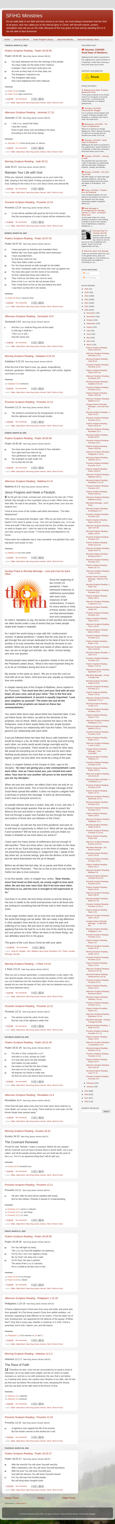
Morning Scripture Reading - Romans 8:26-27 (97, 555)
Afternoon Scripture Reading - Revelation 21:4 (29, 1095)
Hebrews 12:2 (13, 1396)
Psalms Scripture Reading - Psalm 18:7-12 (97, 566)
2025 (86, 292)
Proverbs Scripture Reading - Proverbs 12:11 (29, 1184)
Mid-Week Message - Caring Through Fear (97, 676)
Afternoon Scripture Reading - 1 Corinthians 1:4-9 (98, 1043)
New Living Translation (48, 951)
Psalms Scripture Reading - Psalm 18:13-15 (97, 544)
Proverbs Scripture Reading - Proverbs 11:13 (97, 981)
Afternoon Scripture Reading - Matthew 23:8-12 (98, 476)
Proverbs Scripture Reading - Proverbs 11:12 (97, 1004)
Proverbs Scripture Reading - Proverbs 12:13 (29, 402)
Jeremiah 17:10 (13, 143)
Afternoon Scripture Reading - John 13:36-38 (98, 648)
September (91, 323)
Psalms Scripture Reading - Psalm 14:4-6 (97, 964)
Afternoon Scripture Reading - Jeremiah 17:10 (29, 112)
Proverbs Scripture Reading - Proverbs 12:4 (97, 614)
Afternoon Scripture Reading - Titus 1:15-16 (98, 625)
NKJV (49, 103)
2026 (86, 289)
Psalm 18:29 (12, 1277)
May (88, 338)
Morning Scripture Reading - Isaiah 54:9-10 (97, 682)
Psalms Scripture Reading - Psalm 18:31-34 (28, 1042)
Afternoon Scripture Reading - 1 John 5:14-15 (98, 572)
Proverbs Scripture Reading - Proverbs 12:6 (97, 561)
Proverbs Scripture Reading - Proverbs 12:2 (97, 659)
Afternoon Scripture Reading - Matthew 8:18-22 (98, 498)
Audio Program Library (43, 39)
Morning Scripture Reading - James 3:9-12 (97, 953)
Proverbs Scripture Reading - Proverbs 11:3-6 (97, 1055)
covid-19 (14, 951)
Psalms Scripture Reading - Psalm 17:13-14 (97, 665)
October (90, 320)
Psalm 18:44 (12, 94)
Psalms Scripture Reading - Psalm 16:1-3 (97, 866)
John (28, 951)
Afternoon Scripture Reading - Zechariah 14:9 (29, 316)
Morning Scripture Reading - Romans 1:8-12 (97, 1049)
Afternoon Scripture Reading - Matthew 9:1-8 (29, 481)
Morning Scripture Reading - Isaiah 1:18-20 (97, 532)
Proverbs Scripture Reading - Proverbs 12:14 (29, 202)
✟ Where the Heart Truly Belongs (95, 251)
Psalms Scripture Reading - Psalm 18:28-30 (28, 1236)
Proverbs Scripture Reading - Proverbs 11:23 (97, 860)
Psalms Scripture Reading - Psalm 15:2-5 (97, 888)
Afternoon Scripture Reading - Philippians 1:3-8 (98, 722)
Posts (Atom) (21, 1503)
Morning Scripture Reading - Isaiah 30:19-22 (97, 826)
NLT (60, 951)
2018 (86, 1094)
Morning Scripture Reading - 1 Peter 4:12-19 (98, 1026)
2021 (86, 306)
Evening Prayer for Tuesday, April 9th (100, 232)
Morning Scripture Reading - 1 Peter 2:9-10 (28, 964)
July (88, 331)
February (90, 1083)
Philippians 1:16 (14, 1335)
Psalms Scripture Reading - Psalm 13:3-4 (97, 1038)
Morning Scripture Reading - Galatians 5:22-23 (30, 356)
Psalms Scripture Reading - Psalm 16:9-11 (97, 769)
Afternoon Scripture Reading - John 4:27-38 (98, 527)
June (89, 334)
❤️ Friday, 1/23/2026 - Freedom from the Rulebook (94, 191)
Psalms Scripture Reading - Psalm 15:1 (97, 911)
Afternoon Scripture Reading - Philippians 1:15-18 (31, 1298)
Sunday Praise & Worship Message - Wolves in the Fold (97, 579)
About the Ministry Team (88, 39)
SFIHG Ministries (24, 15)
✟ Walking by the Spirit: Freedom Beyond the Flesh (95, 91)
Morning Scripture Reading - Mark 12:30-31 (97, 631)
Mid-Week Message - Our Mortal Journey (96, 848)
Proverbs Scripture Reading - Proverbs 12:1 (97, 688)
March (89, 345)
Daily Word (20, 103)
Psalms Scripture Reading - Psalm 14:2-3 (97, 987)
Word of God (58, 103)
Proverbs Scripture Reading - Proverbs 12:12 (29, 1006)
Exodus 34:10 (13, 1166)
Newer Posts (12, 1498)
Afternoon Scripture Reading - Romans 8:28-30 (98, 992)
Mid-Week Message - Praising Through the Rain (98, 1021)
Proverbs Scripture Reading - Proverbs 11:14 (97, 958)
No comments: (22, 99)
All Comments (89, 278)
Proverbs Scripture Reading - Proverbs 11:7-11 (97, 1032)
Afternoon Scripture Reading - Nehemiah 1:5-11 (98, 797)
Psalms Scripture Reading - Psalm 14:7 (97, 941)
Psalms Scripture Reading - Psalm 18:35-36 (28, 438)
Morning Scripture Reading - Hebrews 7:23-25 (97, 998)
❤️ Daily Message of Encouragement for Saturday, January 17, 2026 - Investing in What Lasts (94, 211)
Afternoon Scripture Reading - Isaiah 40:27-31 (98, 549)
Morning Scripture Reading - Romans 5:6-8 (97, 803)
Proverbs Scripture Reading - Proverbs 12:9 (97, 487)
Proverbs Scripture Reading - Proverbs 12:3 (97, 637)
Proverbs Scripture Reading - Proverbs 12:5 (97, 591)
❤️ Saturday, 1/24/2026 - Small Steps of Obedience (94, 141)
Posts (86, 273)
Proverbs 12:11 (13, 1209)
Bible (13, 103)
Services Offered (21, 39)
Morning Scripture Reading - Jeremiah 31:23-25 (97, 877)
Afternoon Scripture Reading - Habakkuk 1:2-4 (98, 820)
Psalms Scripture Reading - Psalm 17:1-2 (97, 739)
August (90, 327)
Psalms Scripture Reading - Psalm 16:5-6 (97, 814)
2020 (86, 310)
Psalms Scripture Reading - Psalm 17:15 (97, 642)
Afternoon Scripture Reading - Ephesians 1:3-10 (98, 1015)
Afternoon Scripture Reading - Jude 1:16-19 (98, 917)
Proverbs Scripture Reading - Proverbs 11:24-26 (97, 832)
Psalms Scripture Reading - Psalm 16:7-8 (97, 792)
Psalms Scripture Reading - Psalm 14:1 (97, 1009)
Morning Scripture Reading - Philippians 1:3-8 (97, 930)
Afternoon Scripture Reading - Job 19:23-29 (98, 775)
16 (36, 1335)
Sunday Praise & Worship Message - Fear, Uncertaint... (96, 751)
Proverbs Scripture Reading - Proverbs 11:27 (97, 809)
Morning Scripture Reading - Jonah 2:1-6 (97, 705)
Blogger (92, 1514)
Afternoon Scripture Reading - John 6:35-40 (98, 1066)
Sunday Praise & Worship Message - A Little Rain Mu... (96, 923)
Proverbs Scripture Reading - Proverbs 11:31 (97, 710)
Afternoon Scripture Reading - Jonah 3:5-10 (98, 947)
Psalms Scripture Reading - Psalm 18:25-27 (28, 1453)
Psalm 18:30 (12, 1280)
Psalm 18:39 (12, 298)
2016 (86, 1102)
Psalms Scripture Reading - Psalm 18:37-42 (28, 238)
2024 (86, 296)
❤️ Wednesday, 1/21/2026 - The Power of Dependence (94, 125)
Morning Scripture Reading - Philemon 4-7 (97, 758)
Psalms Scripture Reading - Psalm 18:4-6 (97, 597)
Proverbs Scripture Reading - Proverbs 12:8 (97, 515)
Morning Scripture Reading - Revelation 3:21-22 (97, 481)
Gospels (22, 951)
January (90, 1087)
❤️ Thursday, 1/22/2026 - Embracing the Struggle (92, 109)
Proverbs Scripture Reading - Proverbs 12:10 (29, 1417)
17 (42, 1335)
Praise (65, 951)
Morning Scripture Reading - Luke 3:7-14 (97, 1072)
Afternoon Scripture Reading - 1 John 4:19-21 (98, 744)
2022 (86, 303)
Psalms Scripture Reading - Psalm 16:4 (97, 837)
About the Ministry (65, 39)
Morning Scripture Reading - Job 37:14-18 (97, 854)
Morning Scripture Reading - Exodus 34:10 (27, 1131)
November (91, 317)
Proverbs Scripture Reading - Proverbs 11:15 (97, 936)
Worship (16, 954)
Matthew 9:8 (12, 553)
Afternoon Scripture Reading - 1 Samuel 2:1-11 (98, 603)
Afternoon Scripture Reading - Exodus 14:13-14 (98, 843)
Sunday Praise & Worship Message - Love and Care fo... (97, 406)
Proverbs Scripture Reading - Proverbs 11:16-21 (97, 905)
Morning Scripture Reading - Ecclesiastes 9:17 (97, 510)
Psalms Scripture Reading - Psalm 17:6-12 (97, 693)
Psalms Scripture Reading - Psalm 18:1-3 (97, 619)
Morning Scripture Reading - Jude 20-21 (26, 161)
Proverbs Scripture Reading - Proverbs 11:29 (97, 763)
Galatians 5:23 (13, 384)
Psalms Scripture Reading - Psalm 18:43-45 (28, 50)
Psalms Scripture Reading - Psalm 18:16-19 (97, 521)
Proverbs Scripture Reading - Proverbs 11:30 (97, 733)
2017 (86, 1098)
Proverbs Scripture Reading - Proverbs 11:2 (97, 1077)
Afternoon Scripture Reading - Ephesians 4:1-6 (98, 671)
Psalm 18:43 (12, 91)
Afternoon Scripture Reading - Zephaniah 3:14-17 (98, 699)
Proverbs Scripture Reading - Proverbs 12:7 (97, 538)
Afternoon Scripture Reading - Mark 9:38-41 (98, 894)
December (91, 313)
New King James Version (36, 103)
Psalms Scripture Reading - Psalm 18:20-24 (97, 493)
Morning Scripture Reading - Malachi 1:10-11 (97, 727)
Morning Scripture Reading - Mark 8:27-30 (97, 900)
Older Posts (69, 1498)
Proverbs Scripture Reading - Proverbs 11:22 (97, 882)
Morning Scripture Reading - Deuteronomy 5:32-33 (97, 975)
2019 (86, 1091)
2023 (86, 299)
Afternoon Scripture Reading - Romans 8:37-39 (98, 970)
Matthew (35, 951)
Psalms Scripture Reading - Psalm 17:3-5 (97, 716)
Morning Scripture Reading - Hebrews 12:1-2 (29, 1353)
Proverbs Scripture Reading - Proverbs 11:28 (97, 786)
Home (7, 39)
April (89, 341)
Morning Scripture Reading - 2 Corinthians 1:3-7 (98, 780)
